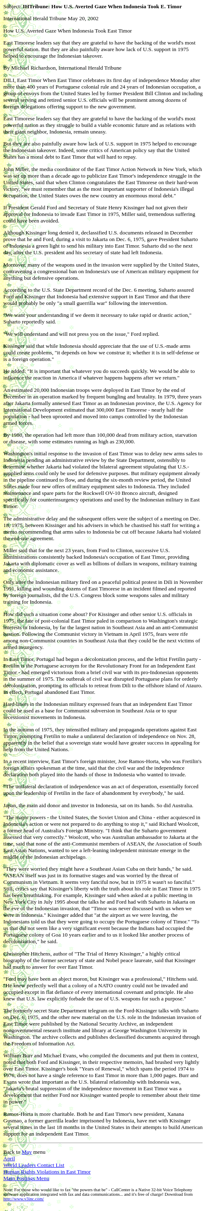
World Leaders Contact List (33, 1165)
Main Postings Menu (26, 1178)
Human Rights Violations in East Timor (47, 1172)
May (26, 1152)
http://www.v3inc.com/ (23, 1199)
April (9, 1158)
